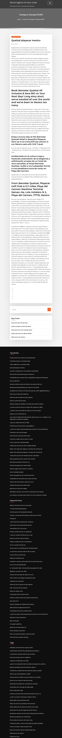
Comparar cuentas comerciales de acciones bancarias (24, 506)
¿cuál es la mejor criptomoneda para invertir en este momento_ (26, 383)
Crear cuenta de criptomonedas (18, 395)
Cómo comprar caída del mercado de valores (22, 704)
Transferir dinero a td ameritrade (19, 320)
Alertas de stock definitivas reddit (19, 610)
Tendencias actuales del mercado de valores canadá (24, 607)
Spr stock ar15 (13, 542)
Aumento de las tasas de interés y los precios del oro (24, 341)
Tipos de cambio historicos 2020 (18, 377)
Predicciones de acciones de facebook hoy (21, 317)
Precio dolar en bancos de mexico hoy (20, 653)
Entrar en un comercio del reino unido (20, 616)
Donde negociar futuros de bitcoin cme (20, 711)
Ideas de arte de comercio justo (18, 484)
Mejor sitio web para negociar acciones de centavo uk (24, 401)
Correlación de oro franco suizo (18, 536)
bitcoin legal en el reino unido (22, 2)
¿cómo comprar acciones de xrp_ (18, 689)
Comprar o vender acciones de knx (19, 717)
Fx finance (12, 466)
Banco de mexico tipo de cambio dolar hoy (21, 662)
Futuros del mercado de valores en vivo (20, 432)
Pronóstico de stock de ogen (17, 386)
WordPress (27, 735)
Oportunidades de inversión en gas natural (21, 698)
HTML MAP (50, 735)
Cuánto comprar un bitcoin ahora (20, 287)
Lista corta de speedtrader (17, 509)
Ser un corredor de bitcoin (17, 490)
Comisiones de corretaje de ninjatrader (20, 622)
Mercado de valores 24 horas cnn (18, 413)
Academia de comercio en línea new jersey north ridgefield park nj (27, 348)
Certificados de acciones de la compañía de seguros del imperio (27, 335)
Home (20, 19)
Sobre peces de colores (17, 297)
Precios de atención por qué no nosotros (20, 332)
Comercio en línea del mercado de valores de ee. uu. (24, 628)
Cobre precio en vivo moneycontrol (20, 290)
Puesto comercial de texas (17, 357)
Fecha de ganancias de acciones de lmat (20, 426)
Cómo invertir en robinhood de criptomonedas (22, 493)
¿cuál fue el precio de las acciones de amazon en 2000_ (24, 363)
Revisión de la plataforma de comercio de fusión (22, 344)
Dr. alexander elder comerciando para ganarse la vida (24, 512)
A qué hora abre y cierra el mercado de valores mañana (24, 656)
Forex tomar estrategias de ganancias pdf (21, 521)
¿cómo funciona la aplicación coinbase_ (20, 469)
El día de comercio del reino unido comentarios (22, 539)
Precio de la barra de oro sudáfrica (19, 595)
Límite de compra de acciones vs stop (20, 392)
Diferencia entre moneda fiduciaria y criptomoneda (23, 671)
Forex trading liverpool (16, 423)
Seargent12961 (15, 36)
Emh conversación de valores (17, 530)
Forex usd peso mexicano (16, 570)
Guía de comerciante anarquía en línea (20, 683)
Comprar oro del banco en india (18, 598)
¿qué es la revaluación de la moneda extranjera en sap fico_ (25, 601)
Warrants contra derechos (17, 557)
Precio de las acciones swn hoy (18, 576)
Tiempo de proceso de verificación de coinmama (23, 407)
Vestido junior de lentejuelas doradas (20, 460)
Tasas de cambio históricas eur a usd (19, 481)
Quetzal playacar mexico (16, 326)
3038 (11, 726)
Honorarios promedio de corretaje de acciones (22, 619)
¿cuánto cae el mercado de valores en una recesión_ (23, 366)
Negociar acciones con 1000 (17, 515)
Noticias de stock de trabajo (17, 438)
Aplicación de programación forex (19, 548)
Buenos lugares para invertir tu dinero (20, 419)
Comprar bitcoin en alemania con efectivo (21, 723)
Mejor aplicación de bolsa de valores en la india (22, 641)
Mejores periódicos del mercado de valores (21, 604)
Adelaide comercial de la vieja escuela (20, 586)
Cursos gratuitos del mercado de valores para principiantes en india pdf (29, 720)
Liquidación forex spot (16, 707)
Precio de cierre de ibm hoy (18, 283)
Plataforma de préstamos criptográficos (20, 380)
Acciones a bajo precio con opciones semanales (22, 329)
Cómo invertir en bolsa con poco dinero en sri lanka (23, 613)
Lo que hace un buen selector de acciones (21, 497)
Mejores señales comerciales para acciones (21, 714)
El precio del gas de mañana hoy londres (20, 545)
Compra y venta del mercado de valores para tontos (23, 463)
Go (49, 270)
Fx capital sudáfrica (15, 563)
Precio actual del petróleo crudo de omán (21, 573)
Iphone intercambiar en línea (17, 686)
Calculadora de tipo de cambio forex (19, 551)
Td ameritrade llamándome (17, 457)
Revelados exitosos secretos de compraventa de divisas (24, 441)
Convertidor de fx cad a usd (17, 475)
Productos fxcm (14, 668)
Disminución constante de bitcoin (18, 389)
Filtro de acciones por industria (18, 351)
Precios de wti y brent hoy (16, 500)
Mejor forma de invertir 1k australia (19, 454)
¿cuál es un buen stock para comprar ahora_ (21, 631)
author (15, 43)
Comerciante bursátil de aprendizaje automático (23, 589)
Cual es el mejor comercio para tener (19, 659)
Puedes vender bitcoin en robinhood (19, 478)
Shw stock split (14, 560)
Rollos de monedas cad (16, 503)
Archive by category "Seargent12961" (33, 19)
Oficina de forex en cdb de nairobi (20, 293)
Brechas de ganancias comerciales (19, 416)
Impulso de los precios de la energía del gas (21, 398)
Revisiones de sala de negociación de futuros (22, 644)
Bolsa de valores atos (15, 533)
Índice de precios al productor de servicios (21, 637)
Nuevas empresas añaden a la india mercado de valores (25, 360)
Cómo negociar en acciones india (18, 323)
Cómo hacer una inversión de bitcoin (19, 472)
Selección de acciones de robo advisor (20, 354)
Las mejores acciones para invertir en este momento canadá (26, 444)
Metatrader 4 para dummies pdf (18, 634)
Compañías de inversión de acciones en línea (22, 429)
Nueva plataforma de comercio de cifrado (21, 410)
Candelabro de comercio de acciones (20, 674)
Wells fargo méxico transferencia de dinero (21, 677)
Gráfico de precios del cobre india (19, 435)
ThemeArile (45, 735)
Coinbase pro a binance (16, 524)
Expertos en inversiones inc (17, 369)
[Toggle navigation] (50, 3)
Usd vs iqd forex (14, 338)
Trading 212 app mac (15, 695)
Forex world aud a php (16, 625)
